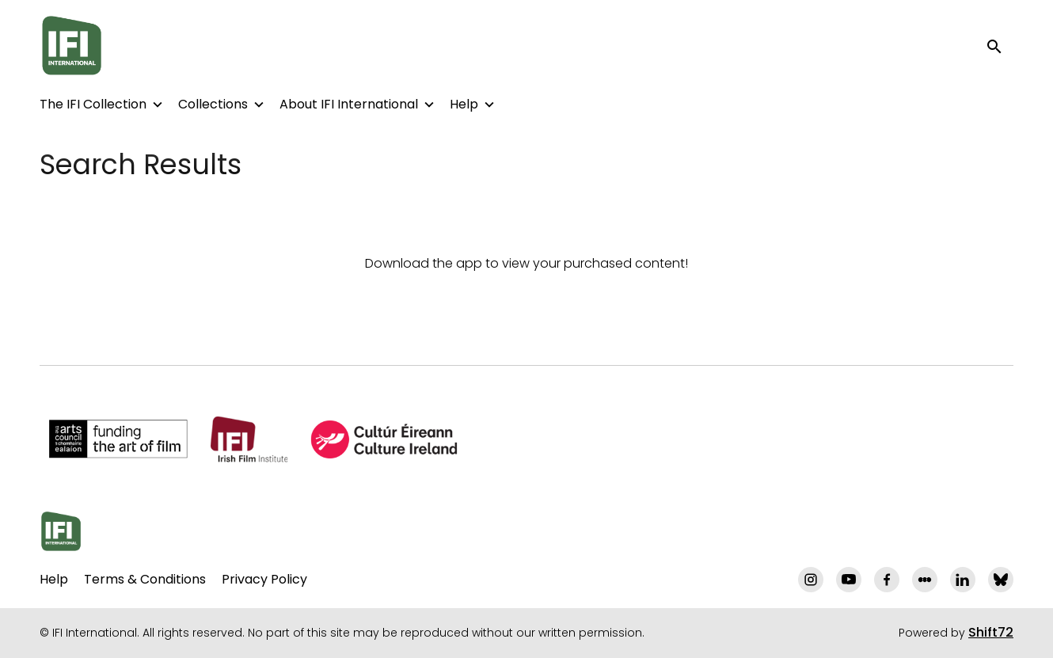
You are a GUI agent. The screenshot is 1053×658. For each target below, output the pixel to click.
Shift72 (990, 632)
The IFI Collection (93, 104)
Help (464, 104)
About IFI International (348, 104)
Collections (213, 104)
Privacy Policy (264, 579)
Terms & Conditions (145, 579)
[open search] (999, 46)
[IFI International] (61, 531)
